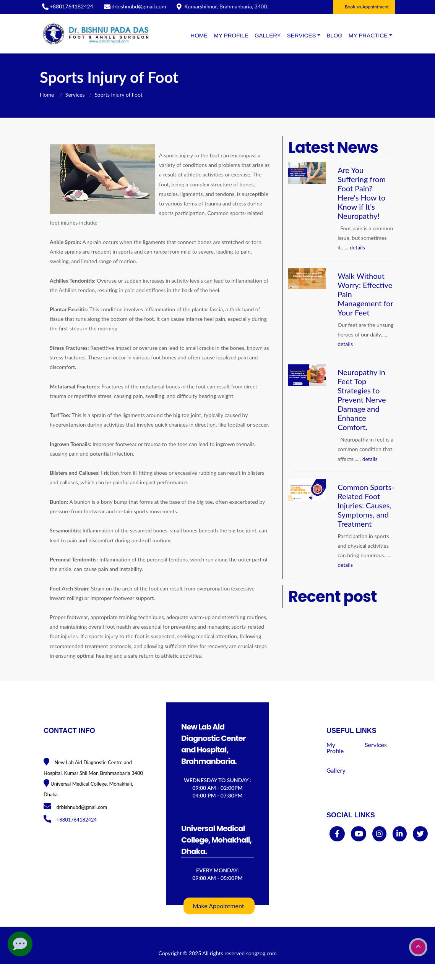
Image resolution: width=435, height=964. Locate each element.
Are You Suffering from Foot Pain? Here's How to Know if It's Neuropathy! (362, 192)
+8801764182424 (71, 6)
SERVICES (301, 35)
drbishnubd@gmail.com (139, 6)
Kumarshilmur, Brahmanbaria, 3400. (226, 6)
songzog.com (261, 953)
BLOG (334, 35)
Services (75, 94)
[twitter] (420, 834)
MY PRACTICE (368, 35)
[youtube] (359, 834)
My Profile (231, 35)
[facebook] (337, 834)
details (357, 247)
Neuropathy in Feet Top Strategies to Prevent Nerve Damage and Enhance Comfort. (362, 399)
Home (199, 35)
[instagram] (379, 834)
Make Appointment (218, 905)
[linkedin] (400, 834)
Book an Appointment (367, 7)
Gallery (268, 35)
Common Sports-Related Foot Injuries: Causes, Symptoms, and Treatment (366, 505)
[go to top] (418, 947)
